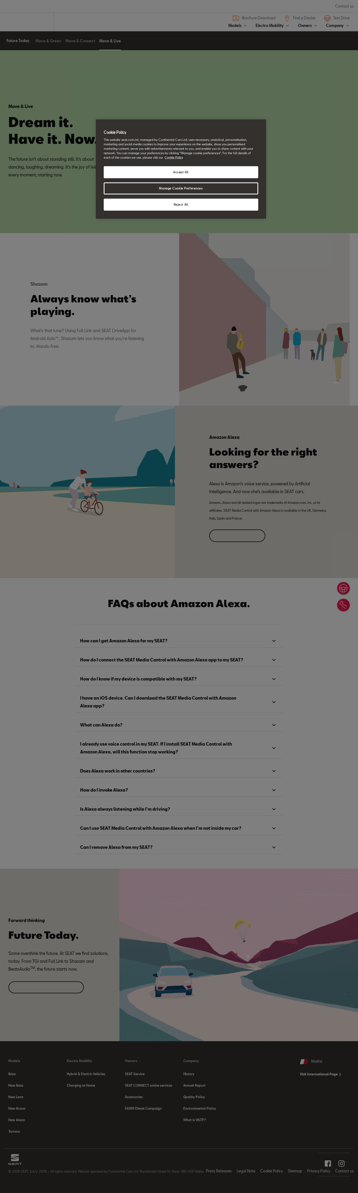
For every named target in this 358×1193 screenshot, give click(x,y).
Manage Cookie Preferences (180, 188)
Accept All (181, 172)
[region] (181, 169)
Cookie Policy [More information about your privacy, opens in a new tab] (173, 157)
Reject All (181, 204)
